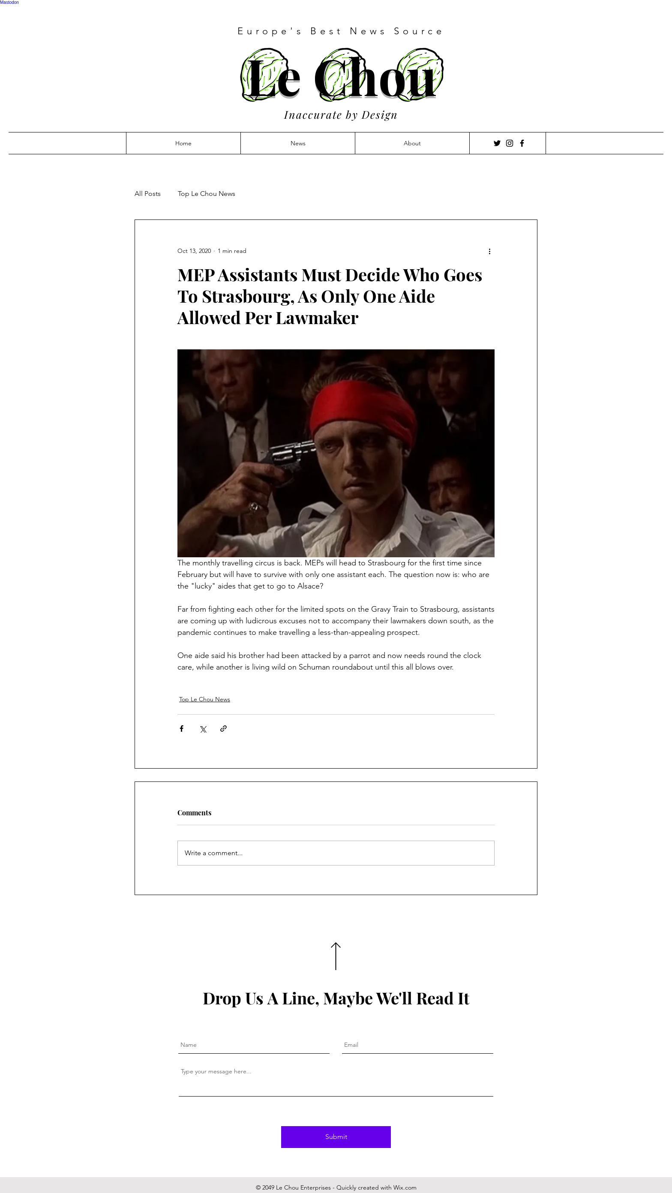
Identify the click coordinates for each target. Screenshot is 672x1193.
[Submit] (336, 1137)
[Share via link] (223, 728)
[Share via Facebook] (181, 728)
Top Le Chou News (206, 193)
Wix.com (405, 1187)
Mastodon (9, 2)
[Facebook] (522, 143)
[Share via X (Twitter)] (202, 728)
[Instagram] (509, 143)
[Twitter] (497, 143)
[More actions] (489, 251)
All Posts (148, 193)
